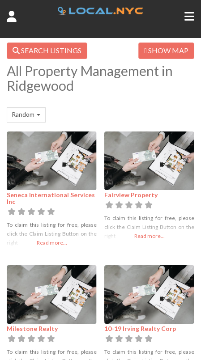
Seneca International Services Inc (51, 198)
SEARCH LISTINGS (47, 50)
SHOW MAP (166, 50)
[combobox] (26, 115)
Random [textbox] (23, 114)
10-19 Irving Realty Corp (140, 328)
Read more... (52, 242)
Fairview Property (131, 195)
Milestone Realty (32, 328)
